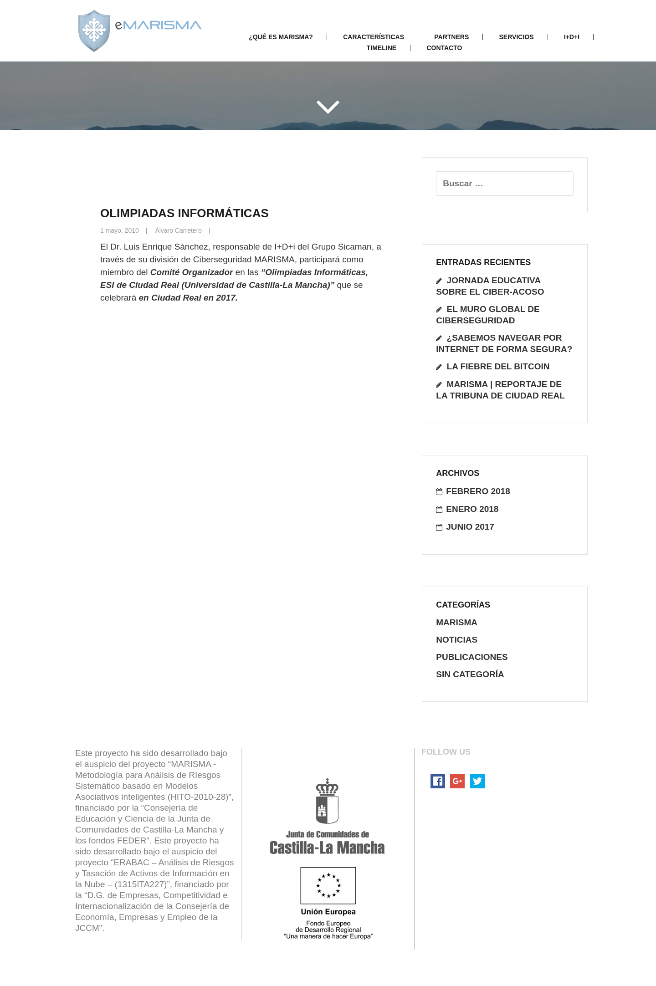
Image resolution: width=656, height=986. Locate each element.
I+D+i (571, 37)
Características (373, 37)
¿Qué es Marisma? (281, 37)
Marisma (456, 622)
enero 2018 (472, 509)
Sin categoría (470, 674)
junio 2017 (470, 526)
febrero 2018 (478, 491)
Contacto (444, 48)
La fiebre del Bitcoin (498, 366)
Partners (451, 37)
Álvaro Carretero (178, 230)
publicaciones (471, 657)
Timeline (381, 48)
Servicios (516, 37)
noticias (456, 639)
